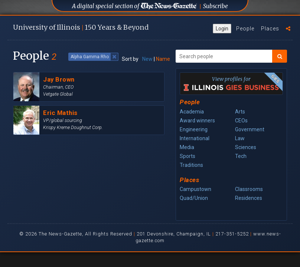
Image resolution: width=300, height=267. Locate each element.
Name (163, 59)
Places (270, 29)
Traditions (191, 165)
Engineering (194, 129)
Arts (240, 112)
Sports (187, 156)
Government (249, 129)
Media (187, 147)
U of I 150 (81, 27)
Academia (192, 112)
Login (222, 29)
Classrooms (249, 189)
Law (240, 138)
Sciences (245, 147)
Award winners (197, 120)
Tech (241, 156)
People (245, 29)
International (194, 138)
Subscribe (215, 6)
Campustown (195, 189)
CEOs (241, 120)
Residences (248, 198)
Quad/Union (194, 198)
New (147, 59)
